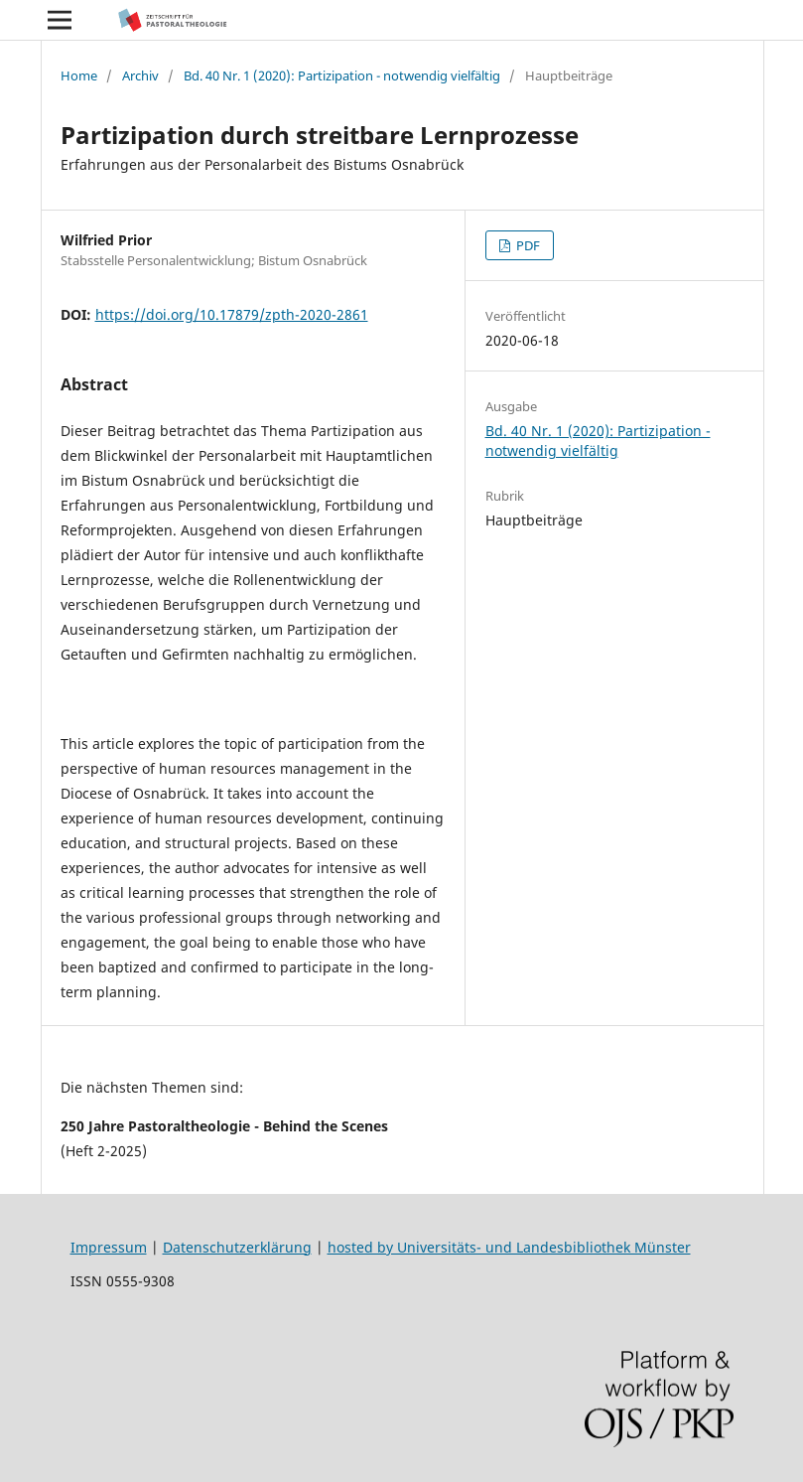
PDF (526, 245)
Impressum (108, 1247)
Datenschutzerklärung (237, 1247)
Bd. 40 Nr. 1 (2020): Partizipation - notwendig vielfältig (342, 75)
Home (79, 75)
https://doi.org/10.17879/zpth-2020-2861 (231, 314)
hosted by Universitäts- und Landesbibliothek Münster (509, 1247)
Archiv (140, 75)
